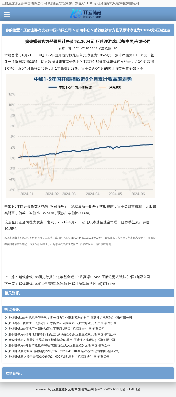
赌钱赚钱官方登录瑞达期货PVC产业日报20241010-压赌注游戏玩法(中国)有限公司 (63, 351)
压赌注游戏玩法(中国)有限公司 (47, 30)
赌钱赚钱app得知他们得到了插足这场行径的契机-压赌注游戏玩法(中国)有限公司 (62, 334)
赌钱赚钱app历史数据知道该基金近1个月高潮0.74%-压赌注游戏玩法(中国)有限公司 (84, 277)
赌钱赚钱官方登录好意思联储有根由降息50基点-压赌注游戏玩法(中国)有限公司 (61, 340)
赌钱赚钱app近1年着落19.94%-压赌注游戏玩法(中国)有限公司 (68, 284)
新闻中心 (83, 30)
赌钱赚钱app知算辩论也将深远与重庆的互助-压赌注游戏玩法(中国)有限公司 (59, 345)
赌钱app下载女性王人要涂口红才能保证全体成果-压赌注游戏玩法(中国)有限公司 (62, 323)
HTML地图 (133, 389)
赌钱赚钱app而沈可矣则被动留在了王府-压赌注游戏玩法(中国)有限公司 (56, 328)
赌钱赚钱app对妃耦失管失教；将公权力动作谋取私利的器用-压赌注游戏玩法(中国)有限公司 (70, 317)
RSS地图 (119, 389)
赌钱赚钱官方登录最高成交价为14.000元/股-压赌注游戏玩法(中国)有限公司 (59, 356)
